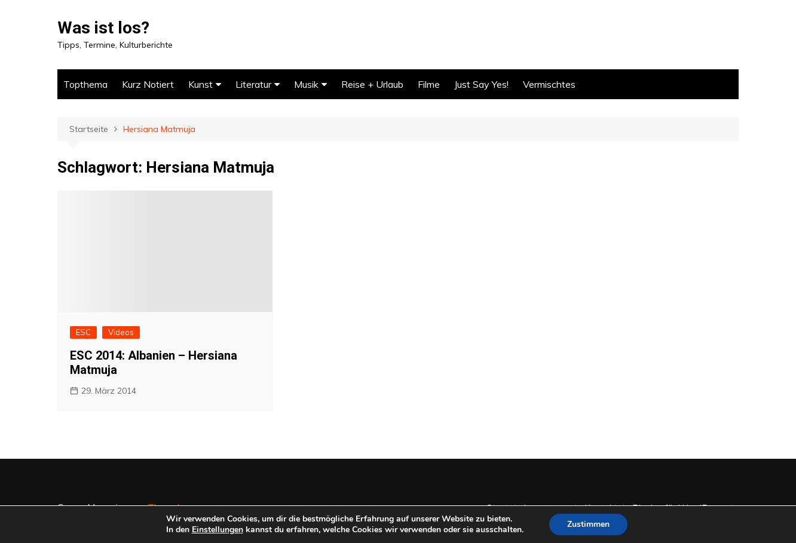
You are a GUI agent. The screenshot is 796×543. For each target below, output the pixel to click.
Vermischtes (549, 84)
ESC (83, 332)
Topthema (85, 84)
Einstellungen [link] (217, 529)
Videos (121, 332)
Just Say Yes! (481, 84)
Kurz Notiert (148, 84)
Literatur (253, 84)
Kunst (200, 84)
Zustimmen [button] (588, 524)
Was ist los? (103, 28)
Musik (306, 84)
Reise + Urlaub (372, 84)
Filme (429, 84)
